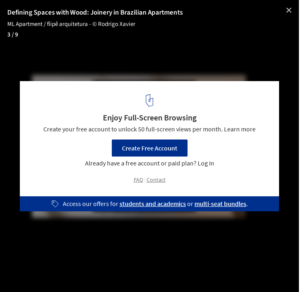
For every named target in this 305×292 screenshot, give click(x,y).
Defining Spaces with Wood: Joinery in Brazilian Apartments (95, 12)
